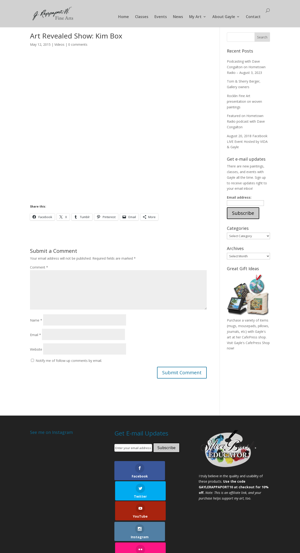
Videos (59, 44)
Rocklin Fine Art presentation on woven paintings (244, 101)
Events (160, 17)
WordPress (109, 541)
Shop (150, 528)
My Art (195, 17)
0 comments (77, 44)
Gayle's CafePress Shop (252, 343)
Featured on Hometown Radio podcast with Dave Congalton (246, 121)
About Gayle (223, 17)
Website (36, 349)
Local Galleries (128, 528)
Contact (253, 17)
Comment (39, 267)
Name (36, 320)
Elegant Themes (64, 541)
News (178, 17)
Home (123, 17)
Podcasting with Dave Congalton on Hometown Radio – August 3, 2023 (246, 67)
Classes (141, 17)
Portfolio (53, 528)
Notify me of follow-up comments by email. (69, 360)
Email (35, 335)
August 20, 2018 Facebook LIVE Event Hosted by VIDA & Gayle (247, 141)
